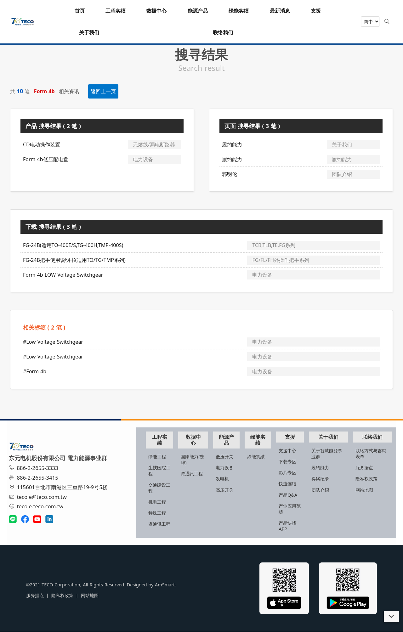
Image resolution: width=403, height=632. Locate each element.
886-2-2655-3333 (36, 468)
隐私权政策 (367, 478)
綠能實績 (261, 456)
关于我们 (330, 435)
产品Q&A (291, 494)
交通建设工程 (166, 487)
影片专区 (291, 472)
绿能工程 (166, 456)
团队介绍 (322, 489)
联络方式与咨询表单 (371, 453)
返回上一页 (103, 91)
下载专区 (291, 461)
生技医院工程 (166, 470)
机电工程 (166, 501)
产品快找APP (291, 525)
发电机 (228, 478)
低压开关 (230, 456)
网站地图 (364, 489)
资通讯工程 (166, 526)
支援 (293, 435)
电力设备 (230, 467)
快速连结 (291, 483)
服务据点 (364, 467)
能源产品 (232, 438)
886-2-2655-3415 (36, 477)
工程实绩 (167, 438)
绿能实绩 (262, 438)
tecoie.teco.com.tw (38, 506)
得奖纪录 (322, 478)
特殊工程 (166, 512)
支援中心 (291, 450)
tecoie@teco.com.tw (40, 496)
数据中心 (199, 438)
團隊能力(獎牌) (200, 459)
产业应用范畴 (291, 508)
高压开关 (230, 489)
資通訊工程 (199, 473)
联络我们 (372, 435)
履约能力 (322, 467)
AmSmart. (149, 586)
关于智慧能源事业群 (329, 453)
